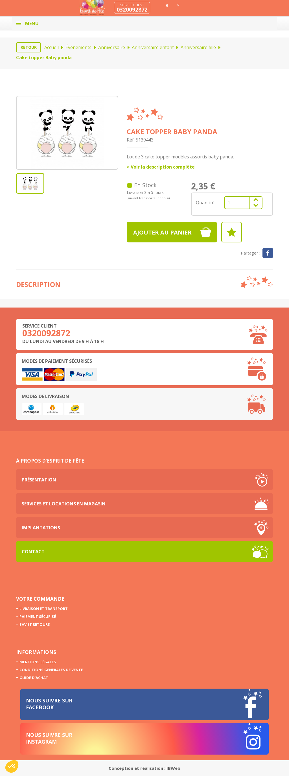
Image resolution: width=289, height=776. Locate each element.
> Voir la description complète (161, 167)
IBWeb (173, 768)
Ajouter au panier (162, 232)
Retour (29, 47)
